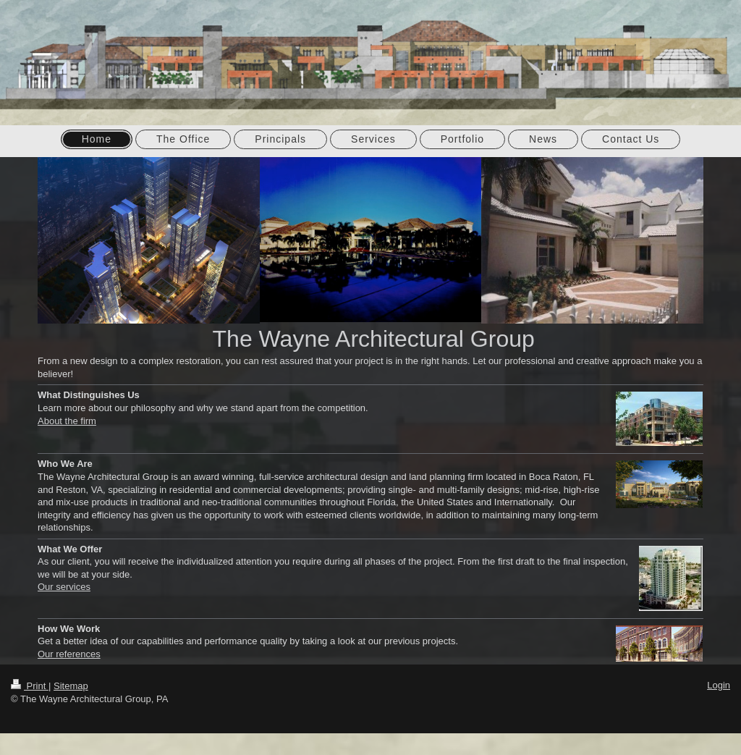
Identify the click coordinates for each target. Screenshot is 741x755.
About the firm (67, 421)
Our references (69, 654)
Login (718, 685)
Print (29, 685)
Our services (64, 586)
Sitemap (71, 685)
